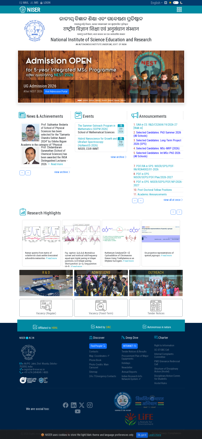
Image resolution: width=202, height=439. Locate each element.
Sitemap (93, 371)
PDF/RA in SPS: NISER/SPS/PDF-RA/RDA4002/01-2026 (154, 167)
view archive (62, 172)
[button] (157, 3)
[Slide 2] (85, 100)
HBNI (54, 328)
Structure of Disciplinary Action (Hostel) (166, 370)
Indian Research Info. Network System (132, 378)
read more (52, 258)
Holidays (126, 363)
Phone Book (95, 360)
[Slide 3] (91, 100)
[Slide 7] (116, 100)
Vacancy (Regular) (46, 307)
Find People (98, 346)
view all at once (173, 199)
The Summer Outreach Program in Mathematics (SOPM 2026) (96, 127)
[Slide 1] (79, 100)
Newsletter (127, 367)
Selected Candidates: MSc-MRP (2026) (157, 148)
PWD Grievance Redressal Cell (167, 363)
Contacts (93, 351)
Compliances (174, 433)
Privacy (163, 433)
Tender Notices (156, 307)
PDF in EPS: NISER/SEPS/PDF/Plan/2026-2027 (153, 175)
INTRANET (129, 346)
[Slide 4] (98, 100)
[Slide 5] (104, 100)
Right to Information (164, 345)
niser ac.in (26, 338)
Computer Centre (81, 434)
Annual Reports (129, 371)
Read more (55, 164)
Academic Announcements (152, 194)
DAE (108, 327)
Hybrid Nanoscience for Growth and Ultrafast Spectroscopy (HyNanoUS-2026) (97, 142)
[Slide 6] (110, 100)
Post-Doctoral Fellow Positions (155, 190)
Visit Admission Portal (56, 91)
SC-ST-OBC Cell (161, 349)
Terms (155, 433)
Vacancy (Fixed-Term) (101, 307)
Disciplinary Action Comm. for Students (167, 377)
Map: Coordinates (99, 356)
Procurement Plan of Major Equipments (135, 357)
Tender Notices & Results (134, 351)
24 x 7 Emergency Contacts (102, 376)
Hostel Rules (160, 383)
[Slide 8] (123, 100)
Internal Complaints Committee (164, 355)
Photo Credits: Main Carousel (99, 366)
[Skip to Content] (166, 2)
